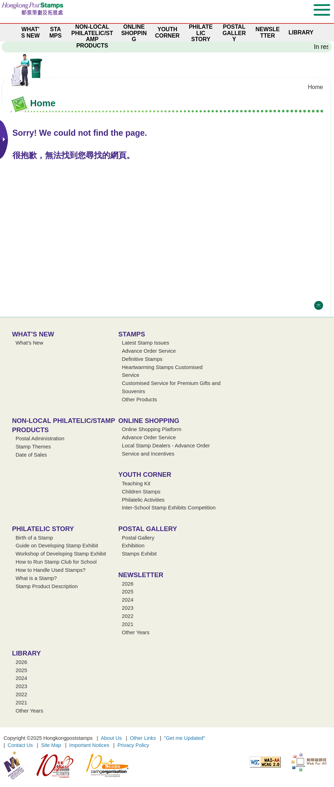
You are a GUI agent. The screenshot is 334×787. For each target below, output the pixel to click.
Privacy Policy (133, 745)
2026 (128, 584)
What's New (33, 334)
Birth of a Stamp (34, 538)
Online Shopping (148, 420)
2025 (128, 592)
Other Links (143, 738)
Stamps (131, 334)
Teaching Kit (136, 483)
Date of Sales (31, 455)
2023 (128, 608)
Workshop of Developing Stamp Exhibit (61, 554)
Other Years (135, 632)
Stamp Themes (33, 447)
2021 (128, 624)
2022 (128, 616)
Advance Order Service (149, 351)
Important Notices (89, 745)
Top (318, 305)
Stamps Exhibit (139, 554)
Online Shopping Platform (151, 429)
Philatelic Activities (143, 500)
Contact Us (20, 745)
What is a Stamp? (36, 578)
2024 (128, 600)
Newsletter (140, 575)
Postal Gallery (147, 528)
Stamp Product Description (47, 586)
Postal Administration (40, 438)
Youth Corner (144, 474)
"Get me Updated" (184, 738)
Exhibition (133, 545)
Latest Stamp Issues (145, 343)
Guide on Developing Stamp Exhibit (57, 545)
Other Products (139, 399)
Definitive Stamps (142, 359)
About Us (111, 738)
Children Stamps (141, 492)
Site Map (51, 745)
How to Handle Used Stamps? (51, 570)
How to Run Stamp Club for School (56, 562)
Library (26, 653)
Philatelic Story (43, 528)
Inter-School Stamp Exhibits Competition (169, 507)
